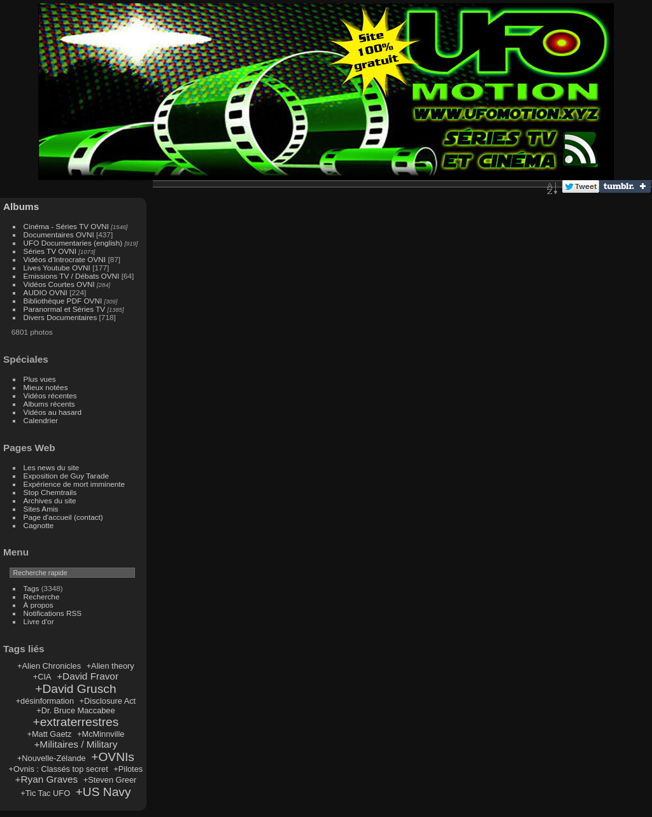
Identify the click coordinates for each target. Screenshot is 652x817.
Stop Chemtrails (50, 492)
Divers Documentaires (60, 317)
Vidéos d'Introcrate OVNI (65, 259)
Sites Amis (41, 509)
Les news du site (52, 467)
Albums (21, 206)
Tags (31, 588)
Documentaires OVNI (59, 234)
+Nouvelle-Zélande (51, 758)
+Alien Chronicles (49, 666)
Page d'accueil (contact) (63, 517)
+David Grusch (75, 688)
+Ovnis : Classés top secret (58, 769)
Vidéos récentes (50, 395)
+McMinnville (100, 734)
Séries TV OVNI (50, 251)
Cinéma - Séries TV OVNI (66, 226)
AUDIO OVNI (45, 292)
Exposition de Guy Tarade (67, 475)
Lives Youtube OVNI (57, 267)
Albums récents (49, 404)
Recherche (42, 596)
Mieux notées (46, 387)
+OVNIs (112, 757)
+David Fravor (87, 676)
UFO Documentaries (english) (73, 243)
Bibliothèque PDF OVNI (63, 301)
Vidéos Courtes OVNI (59, 284)
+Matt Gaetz (49, 734)
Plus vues (40, 379)
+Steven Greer (110, 780)
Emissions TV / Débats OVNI (72, 276)
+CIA (42, 676)
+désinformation (45, 701)
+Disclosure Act (108, 701)
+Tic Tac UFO (45, 793)
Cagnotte (39, 525)
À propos (38, 605)
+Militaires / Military (75, 744)
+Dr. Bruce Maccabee (75, 710)
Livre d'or (39, 621)
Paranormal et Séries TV (65, 309)
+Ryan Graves (46, 779)
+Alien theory (110, 666)
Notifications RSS (53, 613)
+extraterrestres (75, 722)
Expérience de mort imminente (74, 484)
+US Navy (103, 792)
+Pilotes (128, 769)
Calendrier (41, 420)
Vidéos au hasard (53, 412)
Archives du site (50, 500)
